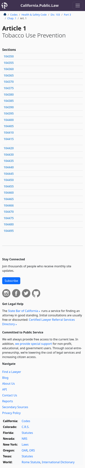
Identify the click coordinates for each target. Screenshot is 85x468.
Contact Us (9, 395)
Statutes (27, 433)
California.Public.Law (39, 5)
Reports (7, 401)
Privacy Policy (11, 413)
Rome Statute (31, 462)
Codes (14, 14)
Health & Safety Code (34, 14)
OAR (25, 450)
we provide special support (33, 344)
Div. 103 (55, 14)
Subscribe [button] (11, 281)
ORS (32, 450)
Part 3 (67, 14)
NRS (24, 439)
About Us (8, 384)
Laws (25, 444)
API (4, 389)
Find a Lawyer (11, 372)
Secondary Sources (15, 407)
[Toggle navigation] (78, 5)
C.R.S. (25, 427)
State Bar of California (23, 311)
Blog (5, 378)
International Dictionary (58, 462)
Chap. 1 (11, 18)
